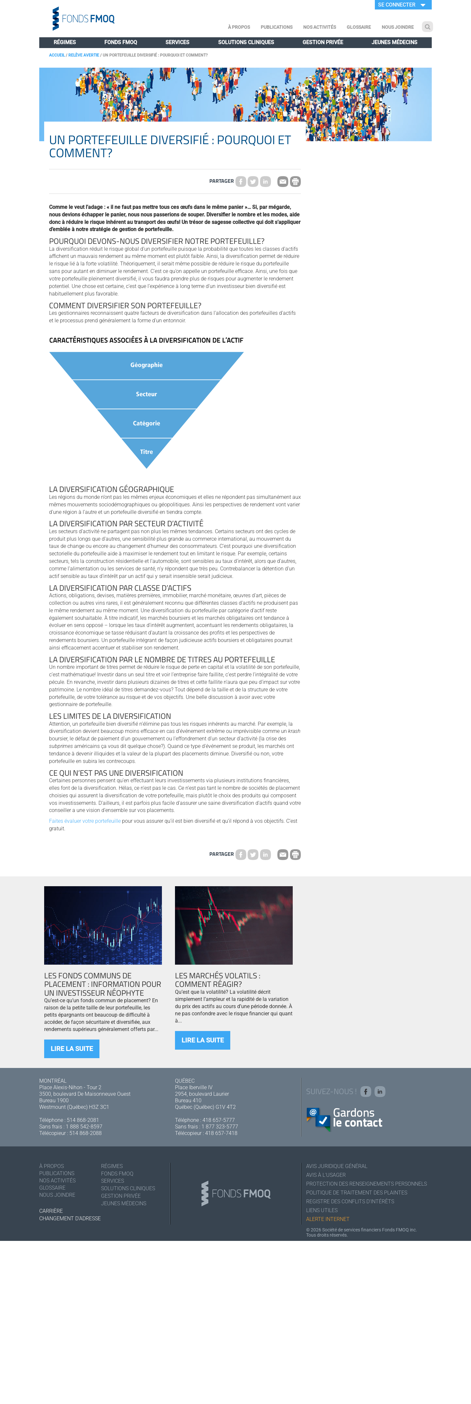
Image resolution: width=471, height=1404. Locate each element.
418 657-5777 (218, 1120)
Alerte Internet (328, 1219)
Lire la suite (72, 1049)
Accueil (57, 55)
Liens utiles (322, 1210)
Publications (276, 27)
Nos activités (319, 27)
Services (177, 42)
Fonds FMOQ (120, 42)
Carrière (51, 1211)
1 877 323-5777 (219, 1127)
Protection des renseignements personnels (366, 1184)
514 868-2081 (83, 1120)
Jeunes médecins (394, 42)
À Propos (239, 27)
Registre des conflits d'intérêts (350, 1201)
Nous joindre (398, 27)
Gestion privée (323, 42)
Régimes (65, 42)
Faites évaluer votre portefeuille (85, 821)
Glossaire (359, 27)
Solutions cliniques (246, 42)
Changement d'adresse (70, 1218)
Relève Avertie (83, 55)
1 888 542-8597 (84, 1127)
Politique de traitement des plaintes (356, 1193)
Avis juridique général (336, 1166)
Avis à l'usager (326, 1175)
